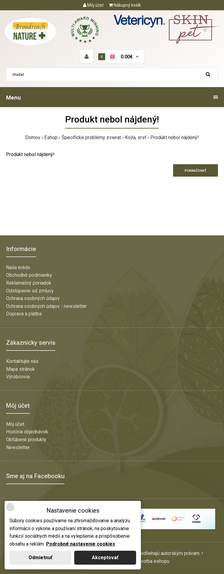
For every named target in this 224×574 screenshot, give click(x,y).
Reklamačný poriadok (28, 283)
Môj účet (93, 5)
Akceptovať (105, 557)
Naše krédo (18, 267)
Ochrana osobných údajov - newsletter (46, 306)
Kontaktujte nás (22, 361)
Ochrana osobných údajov (33, 298)
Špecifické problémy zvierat (91, 137)
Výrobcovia (18, 377)
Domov (32, 137)
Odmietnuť (40, 557)
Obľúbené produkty (26, 439)
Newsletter (18, 447)
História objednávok (27, 432)
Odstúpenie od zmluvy (30, 291)
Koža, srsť (135, 137)
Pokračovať (195, 171)
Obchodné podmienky (29, 275)
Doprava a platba (24, 314)
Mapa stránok (20, 369)
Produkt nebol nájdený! (174, 137)
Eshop (51, 137)
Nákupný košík (125, 5)
